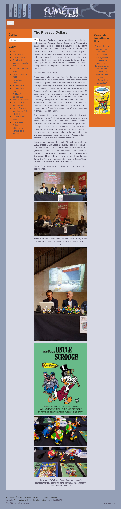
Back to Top (109, 503)
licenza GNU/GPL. (54, 500)
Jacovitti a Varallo (21, 100)
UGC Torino (18, 128)
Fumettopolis (18, 85)
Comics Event (19, 57)
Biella (15, 51)
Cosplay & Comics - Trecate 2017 (20, 63)
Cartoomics (18, 54)
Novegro (16, 114)
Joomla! (10, 500)
